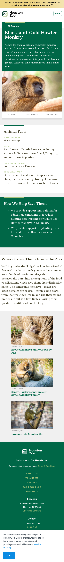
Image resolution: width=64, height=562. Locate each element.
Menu (58, 14)
